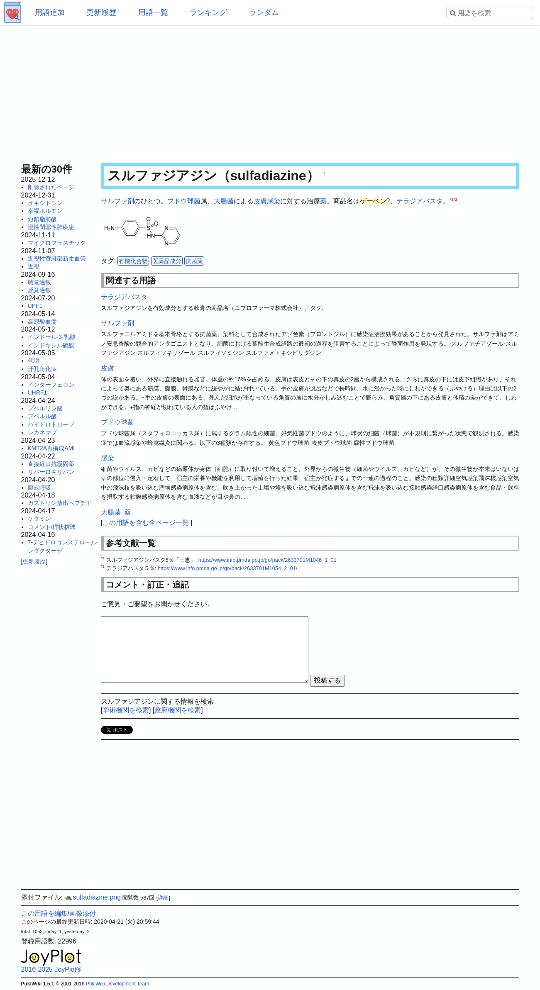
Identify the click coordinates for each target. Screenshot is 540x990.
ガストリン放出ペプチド (60, 503)
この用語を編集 (44, 913)
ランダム (264, 12)
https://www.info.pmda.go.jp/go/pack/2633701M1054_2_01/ (228, 568)
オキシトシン (45, 203)
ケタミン (39, 518)
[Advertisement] (270, 91)
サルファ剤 (117, 201)
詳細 (163, 898)
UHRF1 (37, 392)
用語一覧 (153, 12)
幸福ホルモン (45, 210)
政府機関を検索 (177, 710)
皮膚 (260, 201)
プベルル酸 (42, 416)
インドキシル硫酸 (51, 345)
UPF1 (35, 305)
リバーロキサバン (51, 471)
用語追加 (50, 12)
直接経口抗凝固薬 (51, 464)
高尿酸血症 (42, 321)
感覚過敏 (39, 290)
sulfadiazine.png (92, 897)
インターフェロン (51, 384)
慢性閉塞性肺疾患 (51, 227)
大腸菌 (224, 201)
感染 (273, 201)
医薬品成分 (166, 261)
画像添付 (82, 913)
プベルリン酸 (45, 408)
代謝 (33, 360)
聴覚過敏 (39, 282)
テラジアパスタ (419, 201)
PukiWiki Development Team (117, 984)
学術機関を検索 (126, 710)
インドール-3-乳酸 (52, 337)
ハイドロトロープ (51, 424)
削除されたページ (51, 187)
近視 (33, 266)
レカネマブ (42, 432)
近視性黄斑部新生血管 (57, 258)
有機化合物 (133, 261)
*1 (451, 199)
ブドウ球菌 (183, 201)
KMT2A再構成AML (52, 448)
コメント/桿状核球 (52, 527)
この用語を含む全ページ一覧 (146, 522)
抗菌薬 (194, 261)
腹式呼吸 (39, 487)
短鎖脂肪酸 (42, 219)
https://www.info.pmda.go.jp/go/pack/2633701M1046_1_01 (267, 560)
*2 (455, 199)
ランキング (208, 12)
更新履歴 (101, 12)
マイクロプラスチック (57, 242)
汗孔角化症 (42, 369)
